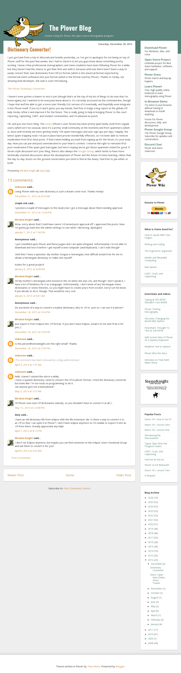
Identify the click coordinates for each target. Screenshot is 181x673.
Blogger (120, 666)
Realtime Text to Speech (158, 346)
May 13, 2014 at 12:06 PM (29, 407)
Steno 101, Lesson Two (157, 470)
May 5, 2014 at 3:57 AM (28, 391)
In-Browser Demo (156, 101)
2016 (151, 542)
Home (70, 475)
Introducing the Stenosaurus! (153, 437)
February (156, 619)
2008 (151, 643)
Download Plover (156, 48)
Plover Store (153, 74)
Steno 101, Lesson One (157, 429)
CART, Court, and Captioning (154, 275)
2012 (151, 559)
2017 (151, 537)
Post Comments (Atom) (77, 488)
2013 (151, 555)
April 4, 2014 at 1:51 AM (28, 364)
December (157, 563)
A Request (150, 475)
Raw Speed (150, 267)
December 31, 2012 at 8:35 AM (32, 196)
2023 (151, 511)
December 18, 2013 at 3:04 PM (32, 312)
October (155, 592)
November (157, 588)
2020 (151, 524)
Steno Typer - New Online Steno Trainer (157, 578)
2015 (151, 546)
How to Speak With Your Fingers (157, 236)
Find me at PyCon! (154, 459)
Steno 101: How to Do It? (158, 419)
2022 (151, 515)
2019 (151, 528)
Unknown (20, 186)
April (153, 610)
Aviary (48, 123)
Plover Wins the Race (156, 353)
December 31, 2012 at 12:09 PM (33, 212)
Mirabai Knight (24, 219)
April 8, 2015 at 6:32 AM (28, 450)
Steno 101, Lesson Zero (157, 424)
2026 (151, 497)
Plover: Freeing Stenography (152, 310)
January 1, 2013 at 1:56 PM (30, 232)
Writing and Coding (155, 244)
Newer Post (16, 475)
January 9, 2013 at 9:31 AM (30, 295)
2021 (151, 519)
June (153, 601)
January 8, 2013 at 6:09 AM (30, 269)
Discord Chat (153, 144)
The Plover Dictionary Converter (26, 88)
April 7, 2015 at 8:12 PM (28, 430)
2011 (151, 629)
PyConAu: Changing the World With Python (157, 320)
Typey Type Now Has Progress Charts (156, 445)
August (155, 597)
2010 (151, 634)
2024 (151, 506)
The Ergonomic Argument (158, 250)
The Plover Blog (70, 28)
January (155, 624)
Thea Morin (93, 666)
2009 (151, 638)
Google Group (86, 151)
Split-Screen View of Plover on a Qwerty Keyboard (159, 339)
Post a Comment (21, 457)
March (154, 615)
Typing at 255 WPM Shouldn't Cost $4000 (156, 301)
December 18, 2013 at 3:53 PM (32, 348)
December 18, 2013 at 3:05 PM (32, 332)
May (153, 606)
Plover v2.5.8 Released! (157, 464)
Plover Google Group (158, 129)
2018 (151, 533)
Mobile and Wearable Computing (156, 259)
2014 (151, 550)
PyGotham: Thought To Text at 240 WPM (157, 329)
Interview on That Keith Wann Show (157, 361)
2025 (151, 502)
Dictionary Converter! (157, 569)
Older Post (123, 475)
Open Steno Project (158, 59)
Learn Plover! (153, 86)
